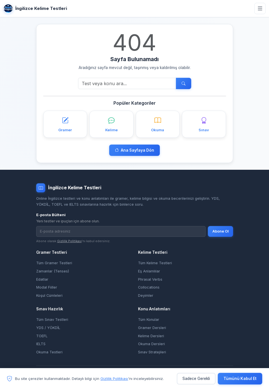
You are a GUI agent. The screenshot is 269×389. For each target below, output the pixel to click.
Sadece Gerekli (196, 379)
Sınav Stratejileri (152, 351)
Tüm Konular (148, 319)
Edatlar (42, 279)
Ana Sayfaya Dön (134, 150)
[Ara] (127, 83)
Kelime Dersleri (151, 335)
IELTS (41, 343)
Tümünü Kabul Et (240, 379)
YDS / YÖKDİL (48, 327)
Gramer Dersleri (152, 327)
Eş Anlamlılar (149, 271)
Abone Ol (220, 231)
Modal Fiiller (46, 287)
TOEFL (42, 335)
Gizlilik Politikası (69, 241)
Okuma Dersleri (151, 343)
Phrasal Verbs (150, 279)
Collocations (149, 287)
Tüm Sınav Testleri (52, 319)
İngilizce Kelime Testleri (35, 8)
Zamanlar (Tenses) (52, 271)
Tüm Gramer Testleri (54, 263)
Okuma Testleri (49, 351)
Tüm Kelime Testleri (155, 263)
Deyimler (145, 295)
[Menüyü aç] (260, 8)
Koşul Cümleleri (49, 295)
